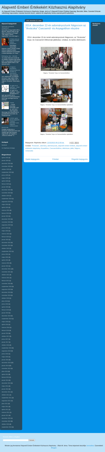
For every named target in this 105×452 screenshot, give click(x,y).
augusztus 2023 (6, 225)
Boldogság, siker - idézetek (9, 56)
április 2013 (5, 374)
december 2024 (6, 190)
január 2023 (5, 239)
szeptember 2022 (7, 251)
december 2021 (6, 269)
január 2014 (5, 365)
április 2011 (5, 409)
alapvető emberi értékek (66, 146)
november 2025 (6, 166)
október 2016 (5, 345)
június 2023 (5, 228)
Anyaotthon (45, 148)
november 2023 (6, 222)
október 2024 (5, 195)
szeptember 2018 (7, 318)
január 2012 (5, 389)
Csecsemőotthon (56, 148)
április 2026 (5, 157)
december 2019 (6, 292)
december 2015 (6, 362)
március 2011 (5, 412)
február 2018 (5, 330)
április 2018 (5, 324)
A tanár (12, 102)
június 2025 (5, 175)
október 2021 (5, 274)
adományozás (52, 146)
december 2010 (6, 418)
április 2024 (5, 207)
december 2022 (6, 242)
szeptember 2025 (7, 172)
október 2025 (5, 169)
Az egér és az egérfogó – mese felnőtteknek (15, 87)
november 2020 (6, 283)
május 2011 (5, 406)
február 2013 (5, 377)
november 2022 (6, 245)
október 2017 (5, 336)
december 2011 (6, 392)
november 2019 (6, 295)
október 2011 (5, 395)
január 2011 (5, 415)
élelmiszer (65, 148)
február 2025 (5, 184)
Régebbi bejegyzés (80, 159)
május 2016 (5, 356)
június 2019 (5, 304)
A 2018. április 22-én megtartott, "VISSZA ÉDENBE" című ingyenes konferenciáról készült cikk (11, 122)
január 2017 (5, 342)
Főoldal (55, 159)
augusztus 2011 (6, 400)
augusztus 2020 (6, 289)
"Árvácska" (35, 146)
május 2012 (5, 386)
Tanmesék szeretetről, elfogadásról (8, 27)
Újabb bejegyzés (32, 159)
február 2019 (5, 310)
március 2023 (5, 233)
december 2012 (6, 383)
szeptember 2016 (7, 348)
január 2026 (5, 160)
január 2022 (5, 266)
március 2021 (5, 277)
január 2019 (5, 313)
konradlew (90, 445)
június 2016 (5, 354)
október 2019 (5, 298)
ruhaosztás (29, 151)
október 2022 (5, 248)
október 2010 (5, 424)
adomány (43, 146)
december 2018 (6, 316)
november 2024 (6, 192)
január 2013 (5, 380)
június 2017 (5, 339)
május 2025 (5, 178)
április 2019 (5, 307)
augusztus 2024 (6, 201)
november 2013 (6, 368)
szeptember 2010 (7, 427)
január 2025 (5, 187)
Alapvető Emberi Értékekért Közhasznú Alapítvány (43, 7)
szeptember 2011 (7, 397)
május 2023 (5, 230)
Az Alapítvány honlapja (8, 148)
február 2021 (5, 280)
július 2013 (5, 371)
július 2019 (5, 301)
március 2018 (5, 327)
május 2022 (5, 257)
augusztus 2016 (6, 351)
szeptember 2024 (7, 198)
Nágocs (77, 148)
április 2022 (5, 260)
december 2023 (6, 219)
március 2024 (5, 210)
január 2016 (5, 359)
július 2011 (5, 403)
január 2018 (5, 333)
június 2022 (5, 254)
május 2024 (5, 204)
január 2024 (5, 216)
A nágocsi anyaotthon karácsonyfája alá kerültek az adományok (15, 70)
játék (72, 148)
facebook (4, 145)
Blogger (53, 448)
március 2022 (5, 263)
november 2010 (6, 421)
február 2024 (5, 213)
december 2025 (6, 163)
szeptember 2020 (7, 286)
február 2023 (5, 236)
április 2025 (5, 181)
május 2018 (5, 321)
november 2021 (6, 272)
